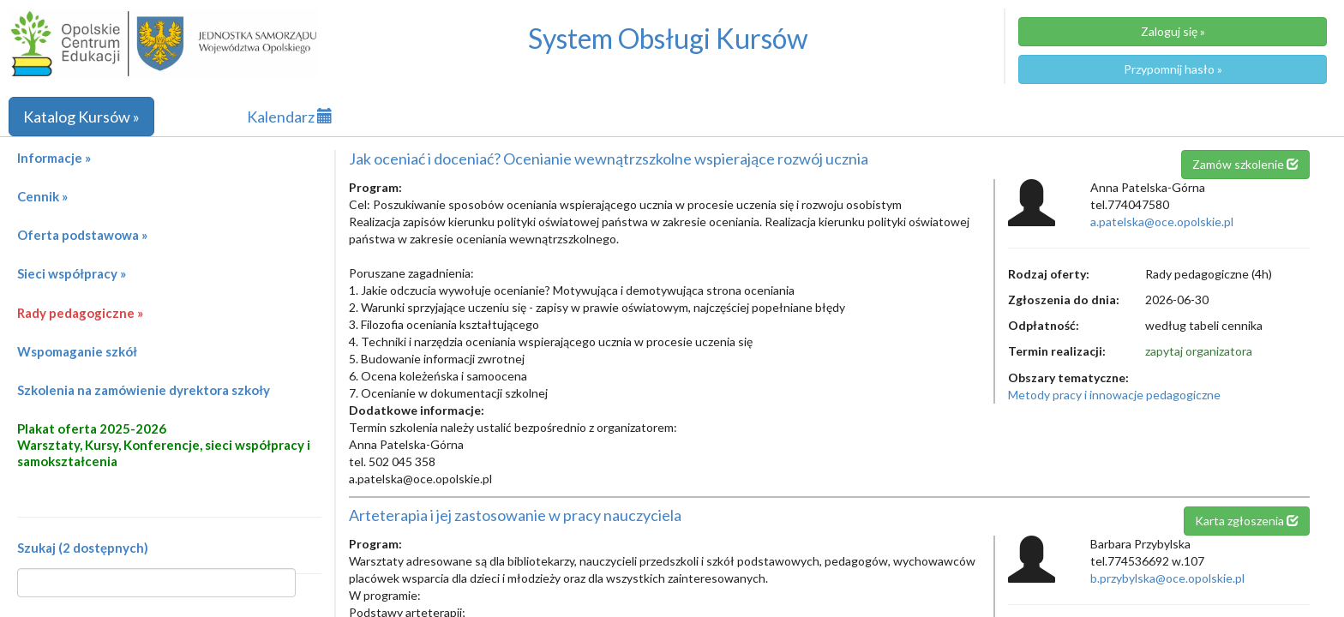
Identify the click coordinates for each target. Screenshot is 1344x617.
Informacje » (54, 157)
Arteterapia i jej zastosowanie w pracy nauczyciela (515, 515)
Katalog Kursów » (81, 116)
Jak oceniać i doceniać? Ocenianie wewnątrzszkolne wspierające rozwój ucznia (608, 158)
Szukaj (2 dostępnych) (82, 547)
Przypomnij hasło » (1173, 69)
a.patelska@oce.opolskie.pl (1161, 221)
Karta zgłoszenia (1247, 520)
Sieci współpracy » (71, 273)
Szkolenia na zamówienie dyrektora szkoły (143, 390)
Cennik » (42, 196)
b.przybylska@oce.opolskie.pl (1167, 578)
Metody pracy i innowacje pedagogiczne (1114, 394)
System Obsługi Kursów (668, 38)
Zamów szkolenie (1245, 164)
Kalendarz (290, 116)
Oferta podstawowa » (82, 235)
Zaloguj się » (1173, 31)
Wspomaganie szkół (77, 351)
